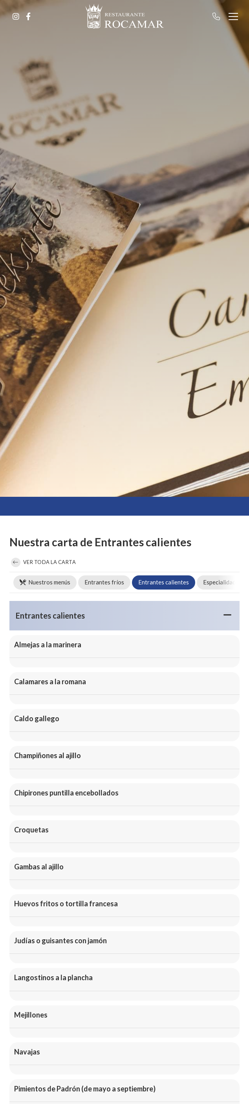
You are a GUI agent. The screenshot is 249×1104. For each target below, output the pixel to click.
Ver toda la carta (43, 562)
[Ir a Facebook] (28, 16)
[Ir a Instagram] (15, 16)
